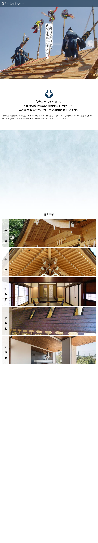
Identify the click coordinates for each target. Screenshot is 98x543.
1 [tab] (37, 76)
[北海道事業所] (49, 321)
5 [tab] (51, 76)
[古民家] (49, 291)
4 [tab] (47, 76)
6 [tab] (54, 76)
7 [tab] (57, 76)
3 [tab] (44, 76)
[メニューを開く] (49, 3)
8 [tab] (61, 76)
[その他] (49, 350)
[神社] (49, 233)
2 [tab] (40, 76)
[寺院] (49, 262)
